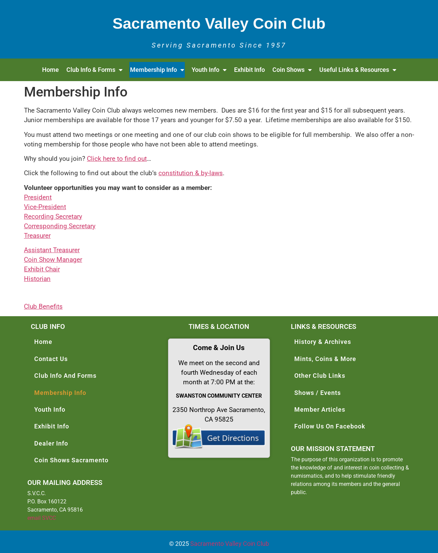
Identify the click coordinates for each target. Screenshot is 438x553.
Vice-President (45, 207)
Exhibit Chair (42, 269)
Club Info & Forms (94, 69)
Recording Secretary (53, 216)
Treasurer (37, 236)
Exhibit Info (249, 69)
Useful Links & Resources (357, 69)
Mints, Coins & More (325, 358)
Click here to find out (117, 159)
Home (50, 69)
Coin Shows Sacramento (71, 460)
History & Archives (322, 341)
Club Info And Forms (65, 375)
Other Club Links (319, 375)
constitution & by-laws (190, 173)
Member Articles (319, 409)
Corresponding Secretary (59, 226)
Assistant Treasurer (52, 250)
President (38, 197)
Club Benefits (43, 306)
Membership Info (157, 69)
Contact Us (51, 358)
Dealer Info (51, 443)
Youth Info (209, 69)
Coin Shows (292, 69)
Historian (37, 279)
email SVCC (41, 518)
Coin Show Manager (53, 259)
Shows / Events (317, 392)
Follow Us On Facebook (329, 426)
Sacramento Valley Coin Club (229, 543)
